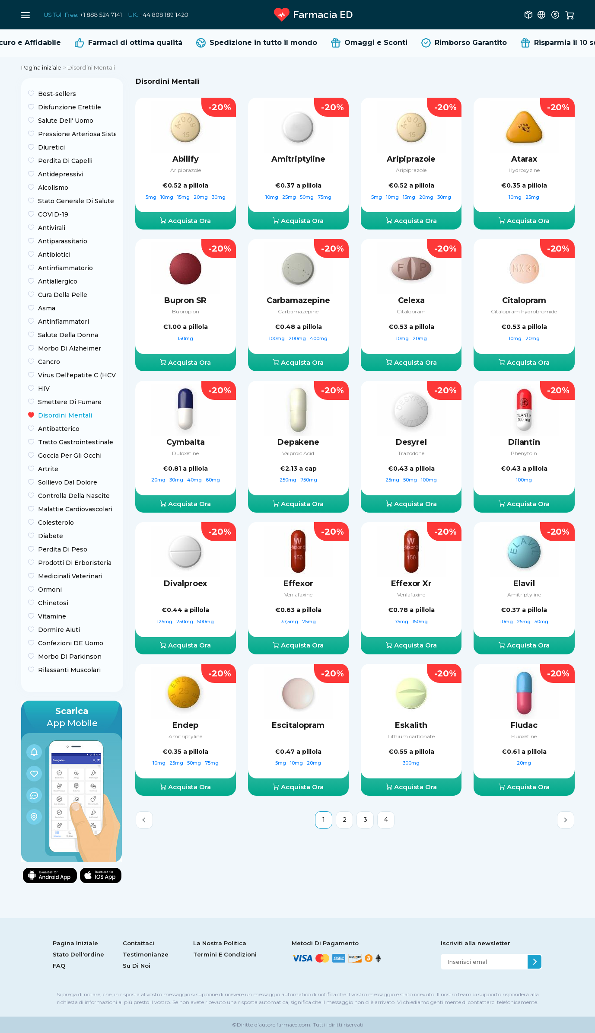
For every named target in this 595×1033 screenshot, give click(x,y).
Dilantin (524, 442)
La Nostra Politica (219, 943)
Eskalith (411, 725)
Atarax (524, 159)
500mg (205, 622)
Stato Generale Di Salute (76, 201)
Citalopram (411, 311)
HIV (44, 388)
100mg (277, 338)
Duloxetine (185, 453)
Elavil (524, 583)
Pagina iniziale (41, 67)
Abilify (185, 159)
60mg (213, 480)
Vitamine (52, 616)
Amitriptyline (298, 159)
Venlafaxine (298, 594)
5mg (152, 197)
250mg (289, 480)
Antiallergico (57, 281)
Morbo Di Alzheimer (69, 348)
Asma (46, 308)
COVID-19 (53, 214)
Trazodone (411, 453)
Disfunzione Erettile (69, 107)
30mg (219, 197)
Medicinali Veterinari (70, 576)
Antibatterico (59, 428)
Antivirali (51, 227)
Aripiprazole (185, 170)
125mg (165, 622)
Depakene (298, 442)
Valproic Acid (298, 453)
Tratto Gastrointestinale (75, 442)
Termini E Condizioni (225, 954)
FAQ (59, 965)
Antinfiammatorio (65, 268)
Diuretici (51, 147)
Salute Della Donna (68, 335)
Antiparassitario (62, 241)
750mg (308, 480)
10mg (167, 197)
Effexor (298, 583)
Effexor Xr (411, 583)
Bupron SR (185, 300)
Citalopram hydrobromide (524, 311)
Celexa (411, 300)
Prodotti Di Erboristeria (74, 562)
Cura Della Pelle (62, 294)
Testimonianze (146, 954)
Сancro (49, 361)
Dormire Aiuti (59, 629)
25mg (289, 197)
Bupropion (185, 311)
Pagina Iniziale (75, 943)
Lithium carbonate (411, 736)
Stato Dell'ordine (78, 954)
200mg (298, 338)
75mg (324, 197)
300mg (411, 763)
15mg (184, 197)
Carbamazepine (298, 300)
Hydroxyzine (524, 170)
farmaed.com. (293, 1024)
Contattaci (138, 943)
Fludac (524, 725)
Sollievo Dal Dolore (67, 482)
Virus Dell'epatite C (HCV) (77, 375)
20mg (201, 197)
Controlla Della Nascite (74, 495)
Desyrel (411, 442)
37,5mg (290, 622)
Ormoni (50, 589)
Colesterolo (56, 522)
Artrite (48, 468)
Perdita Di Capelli (65, 160)
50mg (307, 197)
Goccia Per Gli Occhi (70, 455)
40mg (195, 480)
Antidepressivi (60, 174)
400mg (319, 338)
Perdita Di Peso (62, 549)
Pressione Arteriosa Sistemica (77, 134)
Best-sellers (57, 93)
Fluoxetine (524, 736)
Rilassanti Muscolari (69, 669)
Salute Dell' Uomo (65, 120)
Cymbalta (185, 442)
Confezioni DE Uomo (70, 643)
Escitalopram (298, 725)
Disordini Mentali (65, 415)
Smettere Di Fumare (70, 402)
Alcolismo (53, 187)
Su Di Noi (136, 965)
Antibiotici (54, 254)
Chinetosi (53, 602)
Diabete (50, 535)
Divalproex (185, 583)
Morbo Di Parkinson (70, 656)
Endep (185, 725)
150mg (185, 338)
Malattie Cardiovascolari (75, 509)
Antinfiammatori (63, 321)
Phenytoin (524, 453)
